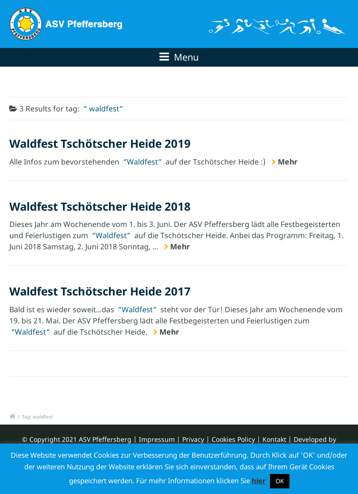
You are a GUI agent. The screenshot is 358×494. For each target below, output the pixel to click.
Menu (179, 57)
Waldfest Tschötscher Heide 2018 (100, 206)
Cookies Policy (233, 439)
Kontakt (274, 439)
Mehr (287, 162)
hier (259, 480)
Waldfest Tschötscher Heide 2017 (100, 291)
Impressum (157, 439)
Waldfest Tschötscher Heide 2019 (100, 143)
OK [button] (279, 481)
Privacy (193, 439)
